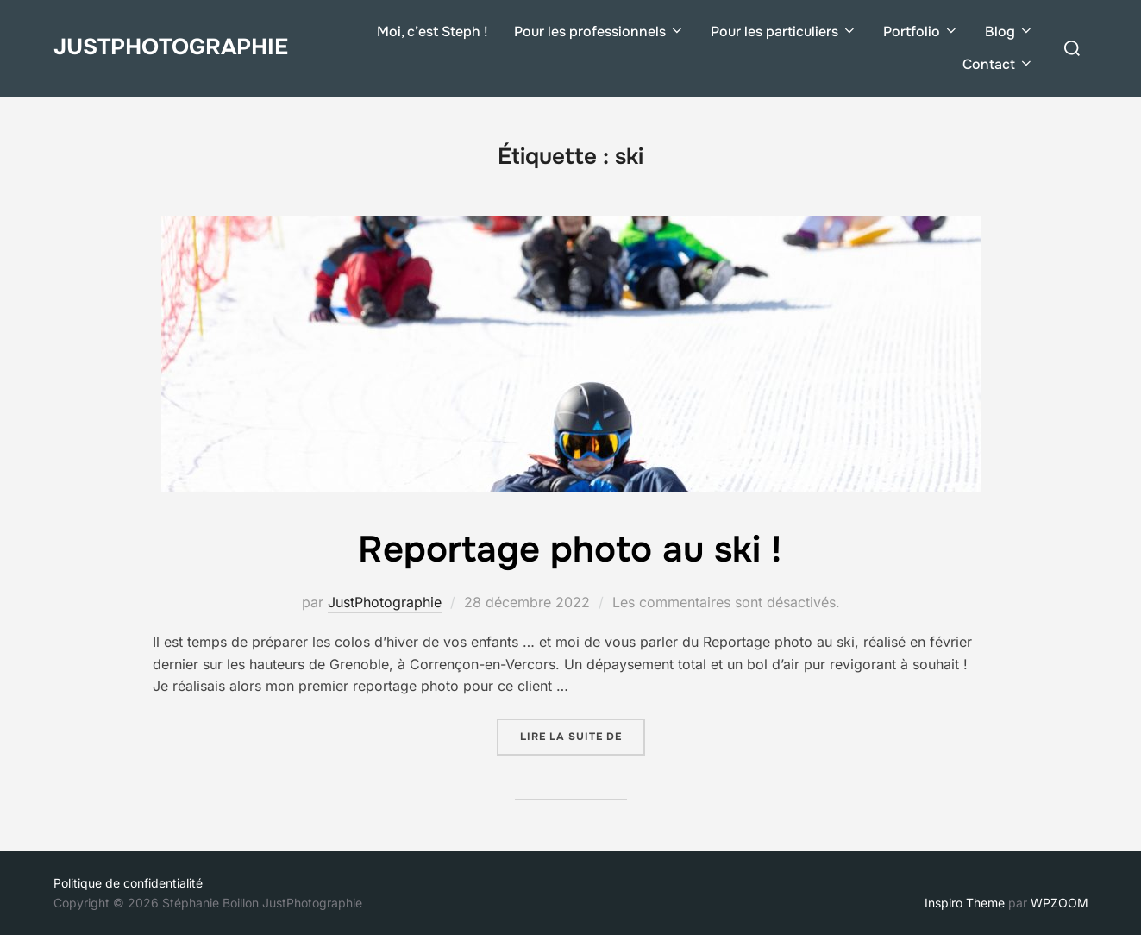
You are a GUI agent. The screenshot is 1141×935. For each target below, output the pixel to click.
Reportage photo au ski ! (569, 549)
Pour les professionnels (599, 31)
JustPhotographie (170, 47)
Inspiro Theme (965, 902)
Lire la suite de (582, 736)
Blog (1009, 31)
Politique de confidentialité (128, 882)
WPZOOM (1059, 902)
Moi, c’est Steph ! (432, 31)
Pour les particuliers (784, 31)
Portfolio (921, 31)
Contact (998, 64)
